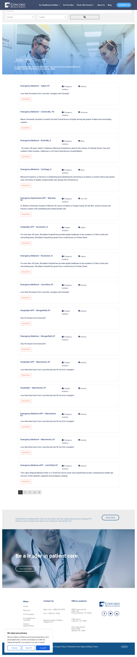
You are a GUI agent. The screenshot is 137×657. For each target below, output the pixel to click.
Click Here (110, 518)
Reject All (28, 648)
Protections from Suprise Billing (79, 647)
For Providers (68, 5)
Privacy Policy (60, 647)
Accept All (43, 648)
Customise (14, 648)
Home (25, 606)
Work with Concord (84, 5)
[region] (28, 641)
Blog (110, 5)
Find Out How (26, 569)
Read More (26, 99)
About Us (101, 5)
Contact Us (124, 5)
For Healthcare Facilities (48, 5)
